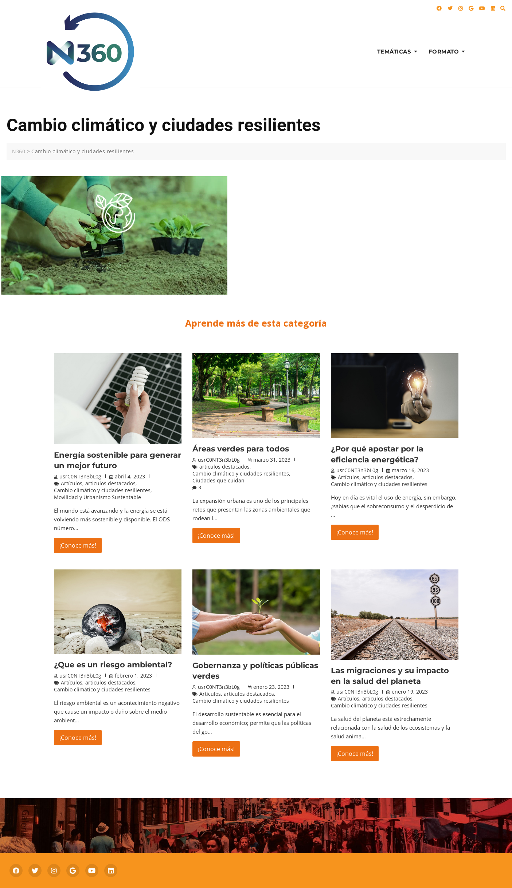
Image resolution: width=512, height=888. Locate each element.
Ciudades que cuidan (218, 480)
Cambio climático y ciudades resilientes (102, 490)
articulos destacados (110, 483)
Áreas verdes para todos (240, 448)
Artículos (71, 483)
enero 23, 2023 (271, 686)
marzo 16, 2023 (410, 470)
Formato (444, 51)
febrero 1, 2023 (133, 675)
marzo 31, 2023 (271, 459)
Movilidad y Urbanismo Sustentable (97, 497)
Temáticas (394, 51)
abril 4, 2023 (130, 476)
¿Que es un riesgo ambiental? (113, 664)
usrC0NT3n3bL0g (80, 476)
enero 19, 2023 (410, 691)
